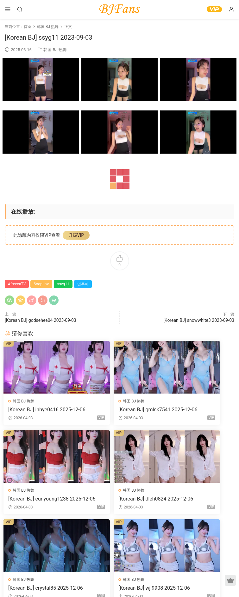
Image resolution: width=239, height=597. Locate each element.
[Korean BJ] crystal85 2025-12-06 (119, 500)
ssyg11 (63, 284)
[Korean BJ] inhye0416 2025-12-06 (39, 410)
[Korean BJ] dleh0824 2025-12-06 (40, 500)
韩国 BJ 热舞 (55, 49)
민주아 (83, 284)
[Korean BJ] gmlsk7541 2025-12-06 (119, 410)
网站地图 (179, 582)
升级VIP (76, 235)
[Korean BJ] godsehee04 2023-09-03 (40, 320)
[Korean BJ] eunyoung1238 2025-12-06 (197, 410)
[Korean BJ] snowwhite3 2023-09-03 (198, 320)
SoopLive (41, 284)
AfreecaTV (17, 284)
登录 (124, 547)
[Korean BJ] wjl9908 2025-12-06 (198, 500)
